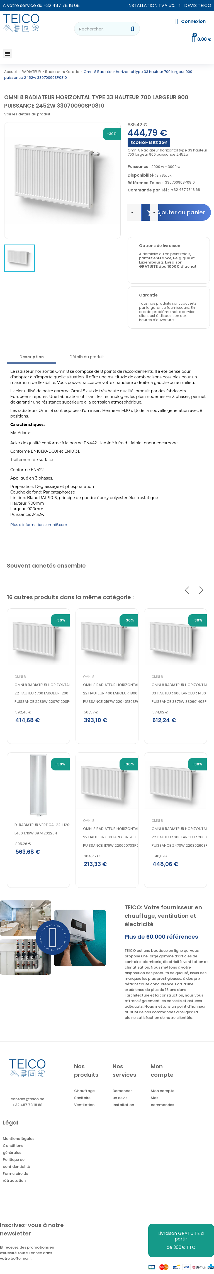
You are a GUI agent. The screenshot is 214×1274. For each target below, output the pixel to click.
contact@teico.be (27, 1099)
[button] (7, 53)
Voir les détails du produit (27, 114)
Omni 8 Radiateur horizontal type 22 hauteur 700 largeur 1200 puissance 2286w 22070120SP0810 (46, 693)
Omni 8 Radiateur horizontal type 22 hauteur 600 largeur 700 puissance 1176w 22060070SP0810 (115, 837)
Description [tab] (32, 357)
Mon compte (162, 1090)
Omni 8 (20, 676)
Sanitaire (82, 1097)
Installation (123, 1104)
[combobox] (97, 28)
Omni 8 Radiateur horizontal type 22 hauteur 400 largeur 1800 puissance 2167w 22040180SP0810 (115, 693)
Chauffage (84, 1090)
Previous (187, 590)
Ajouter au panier (176, 212)
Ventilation (84, 1104)
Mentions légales (18, 1138)
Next (201, 590)
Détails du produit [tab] (87, 357)
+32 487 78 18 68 (61, 5)
